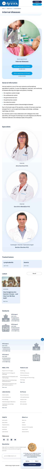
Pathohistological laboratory (8, 401)
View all (34, 273)
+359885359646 (15, 319)
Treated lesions (5, 425)
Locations (4, 429)
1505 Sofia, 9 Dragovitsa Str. (15, 317)
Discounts (4, 427)
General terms (25, 431)
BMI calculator (23, 404)
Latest (23, 422)
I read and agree (32, 464)
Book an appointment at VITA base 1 (22, 66)
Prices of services (24, 395)
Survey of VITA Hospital (27, 427)
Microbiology (5, 399)
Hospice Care (23, 399)
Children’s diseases (24, 373)
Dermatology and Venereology (27, 377)
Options (27, 461)
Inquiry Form (25, 429)
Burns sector (23, 401)
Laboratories (6, 392)
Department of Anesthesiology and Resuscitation (9, 381)
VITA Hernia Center (24, 397)
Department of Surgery (7, 370)
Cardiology (22, 370)
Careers (24, 425)
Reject (36, 461)
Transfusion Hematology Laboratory (8, 404)
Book (37, 4)
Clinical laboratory (24, 375)
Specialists (4, 422)
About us (24, 420)
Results (37, 2)
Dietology (22, 380)
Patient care (9, 8)
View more (4, 387)
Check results (5, 395)
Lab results (4, 420)
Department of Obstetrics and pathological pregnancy (9, 384)
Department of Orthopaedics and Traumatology (10, 377)
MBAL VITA (5, 368)
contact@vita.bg (15, 320)
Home (3, 8)
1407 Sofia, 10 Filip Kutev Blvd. (15, 327)
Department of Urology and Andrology (8, 373)
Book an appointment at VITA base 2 (22, 73)
